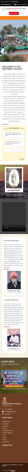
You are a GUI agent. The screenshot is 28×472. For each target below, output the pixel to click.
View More (21, 159)
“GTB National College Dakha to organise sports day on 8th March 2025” (13, 134)
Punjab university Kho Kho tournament (14, 388)
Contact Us (6, 441)
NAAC (4, 437)
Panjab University (7, 433)
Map (4, 439)
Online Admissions (14, 13)
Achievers (5, 426)
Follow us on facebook (20, 4)
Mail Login (7, 414)
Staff (4, 428)
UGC (4, 435)
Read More (5, 124)
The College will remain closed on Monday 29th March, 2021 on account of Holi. (13, 143)
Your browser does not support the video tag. (14, 216)
